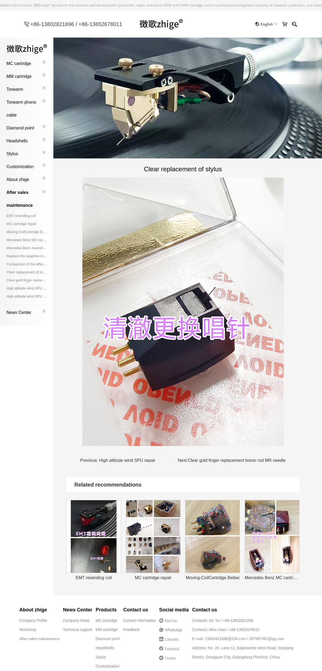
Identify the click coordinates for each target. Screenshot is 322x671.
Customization (20, 166)
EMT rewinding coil (21, 216)
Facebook (172, 649)
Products (106, 609)
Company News (76, 620)
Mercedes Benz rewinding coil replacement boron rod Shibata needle (26, 248)
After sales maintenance (19, 199)
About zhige (17, 179)
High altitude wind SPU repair (26, 288)
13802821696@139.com (225, 639)
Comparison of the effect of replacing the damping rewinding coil (26, 264)
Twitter (170, 658)
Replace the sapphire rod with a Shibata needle (26, 256)
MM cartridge (18, 76)
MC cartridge (18, 63)
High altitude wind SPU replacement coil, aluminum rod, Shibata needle (26, 296)
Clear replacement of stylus (26, 272)
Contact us (135, 609)
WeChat (172, 622)
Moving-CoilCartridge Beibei (26, 232)
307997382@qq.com (266, 639)
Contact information (139, 620)
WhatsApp (172, 631)
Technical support (77, 630)
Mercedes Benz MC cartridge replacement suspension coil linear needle (26, 240)
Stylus (12, 153)
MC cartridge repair (21, 224)
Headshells (17, 141)
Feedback (131, 630)
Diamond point (20, 128)
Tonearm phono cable (21, 108)
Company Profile (33, 620)
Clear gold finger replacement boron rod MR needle (26, 280)
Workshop (27, 630)
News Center (18, 312)
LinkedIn (171, 639)
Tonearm (14, 89)
